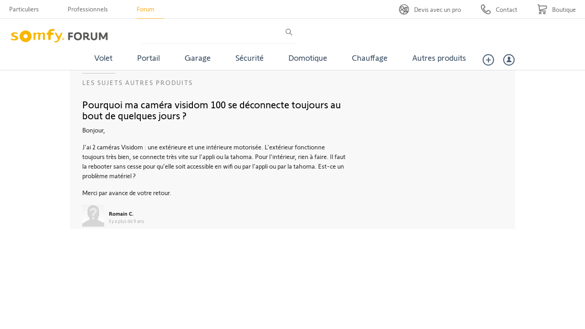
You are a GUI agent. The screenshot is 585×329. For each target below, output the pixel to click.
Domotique (307, 58)
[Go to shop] (556, 9)
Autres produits (439, 58)
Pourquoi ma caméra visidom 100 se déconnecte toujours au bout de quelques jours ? (211, 109)
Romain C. (121, 213)
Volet (103, 58)
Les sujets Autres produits (137, 82)
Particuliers (24, 9)
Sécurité (249, 58)
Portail (148, 58)
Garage (198, 58)
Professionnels (88, 9)
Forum (145, 9)
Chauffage (370, 58)
